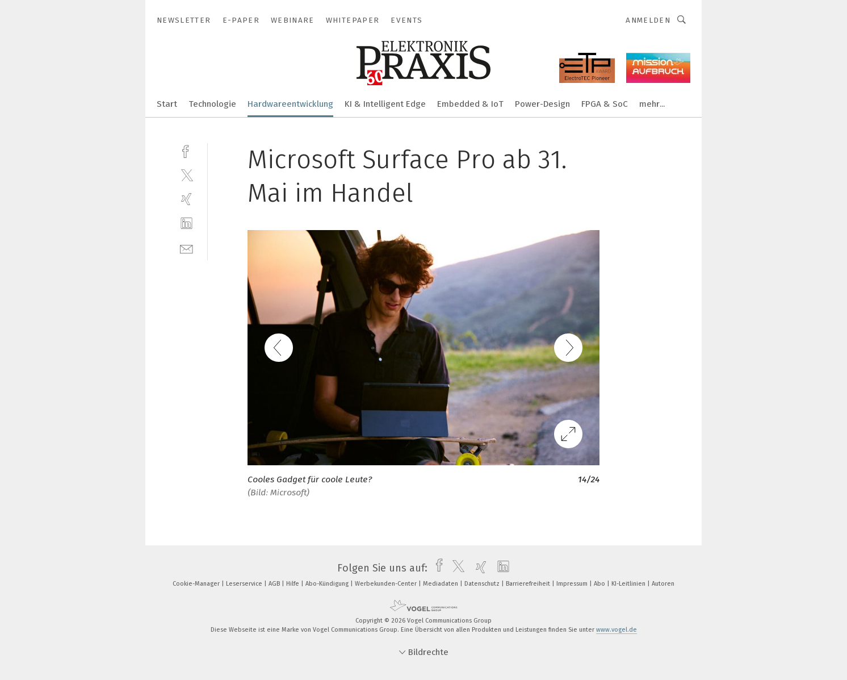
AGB (275, 583)
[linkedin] (186, 223)
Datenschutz (482, 583)
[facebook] (186, 150)
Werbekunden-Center (386, 583)
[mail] (186, 248)
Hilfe (293, 583)
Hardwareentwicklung (290, 104)
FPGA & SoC (604, 104)
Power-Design (542, 104)
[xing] (186, 199)
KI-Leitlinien (629, 583)
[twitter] (186, 175)
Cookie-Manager (197, 583)
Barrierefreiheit (529, 583)
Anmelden (648, 20)
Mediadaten (441, 583)
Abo (600, 583)
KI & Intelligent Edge (385, 104)
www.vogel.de (616, 629)
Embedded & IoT (470, 104)
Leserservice (245, 583)
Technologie (212, 104)
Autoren (663, 583)
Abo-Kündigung (327, 583)
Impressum (572, 583)
